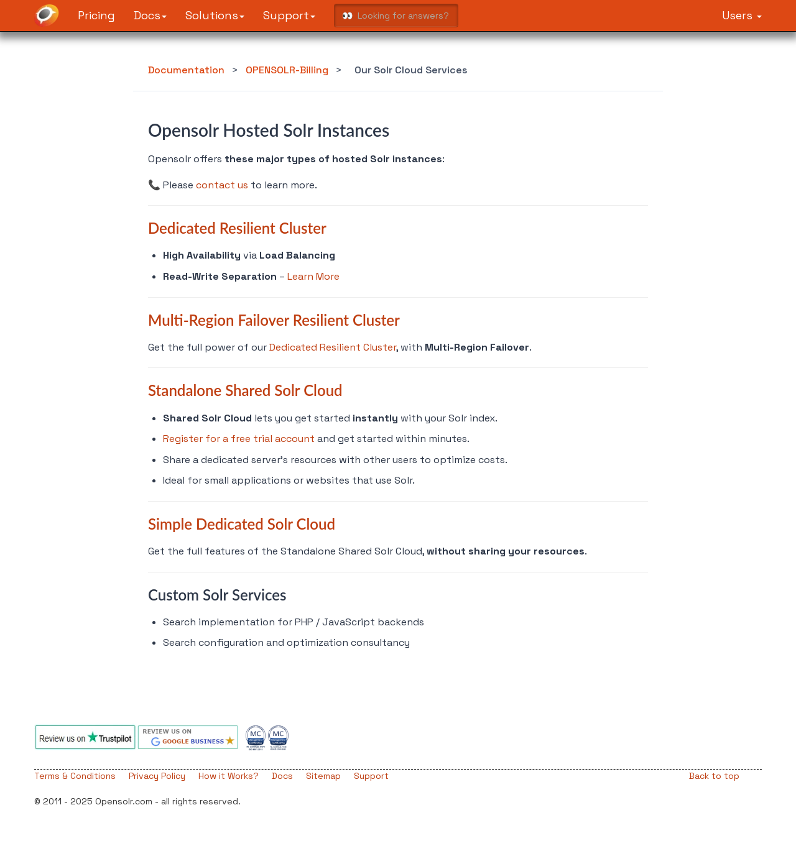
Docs (150, 15)
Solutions (214, 15)
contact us (222, 184)
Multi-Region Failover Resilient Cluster (274, 320)
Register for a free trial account (239, 438)
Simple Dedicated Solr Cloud (241, 524)
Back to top (714, 775)
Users (742, 15)
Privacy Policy (157, 775)
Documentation (186, 69)
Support (289, 15)
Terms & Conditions (75, 775)
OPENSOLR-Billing (287, 69)
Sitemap (323, 775)
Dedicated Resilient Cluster (237, 228)
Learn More (313, 276)
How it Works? (228, 775)
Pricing (96, 15)
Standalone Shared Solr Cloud (245, 390)
